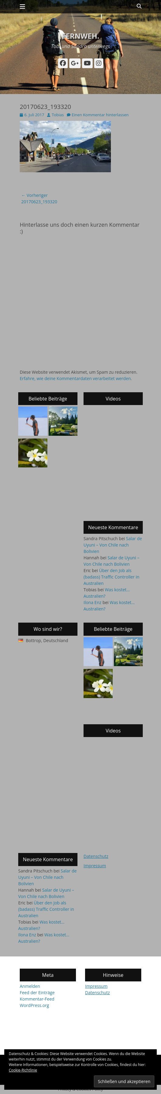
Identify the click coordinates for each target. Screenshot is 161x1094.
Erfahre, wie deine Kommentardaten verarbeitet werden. (76, 378)
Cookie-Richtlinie (23, 1070)
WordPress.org (34, 1005)
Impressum (95, 866)
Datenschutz (96, 856)
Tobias (58, 114)
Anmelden (30, 986)
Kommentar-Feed (37, 999)
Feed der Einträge (37, 992)
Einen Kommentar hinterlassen (100, 114)
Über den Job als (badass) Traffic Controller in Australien (111, 577)
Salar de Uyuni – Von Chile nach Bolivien (113, 545)
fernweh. (80, 36)
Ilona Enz (92, 602)
